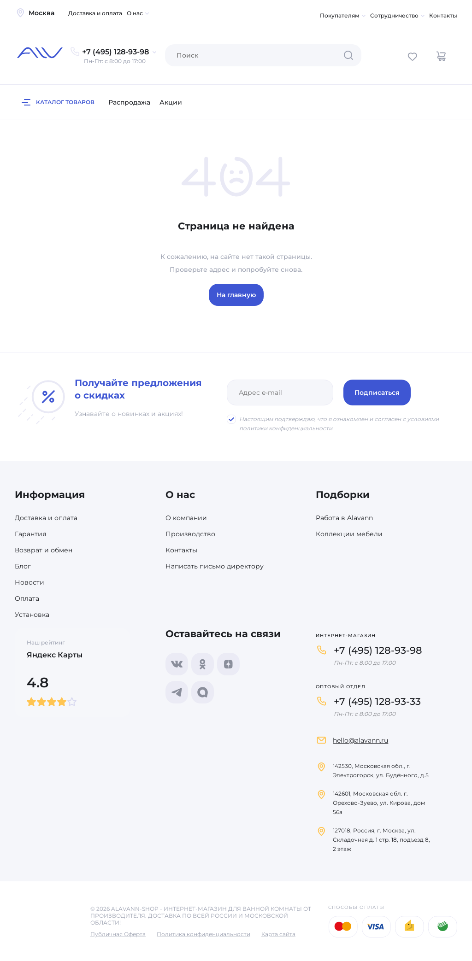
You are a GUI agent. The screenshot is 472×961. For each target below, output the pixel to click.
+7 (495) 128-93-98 (378, 650)
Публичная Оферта (118, 934)
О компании (186, 518)
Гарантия (30, 534)
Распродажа (129, 102)
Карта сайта (278, 934)
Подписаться (377, 392)
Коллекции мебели (349, 534)
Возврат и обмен (43, 550)
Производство (190, 534)
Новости (29, 582)
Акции (170, 102)
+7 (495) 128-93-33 (377, 701)
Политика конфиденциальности (203, 934)
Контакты (443, 15)
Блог (23, 566)
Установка (32, 614)
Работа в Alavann (344, 518)
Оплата (27, 598)
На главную (236, 295)
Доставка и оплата (95, 13)
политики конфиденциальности (285, 428)
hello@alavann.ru (360, 740)
